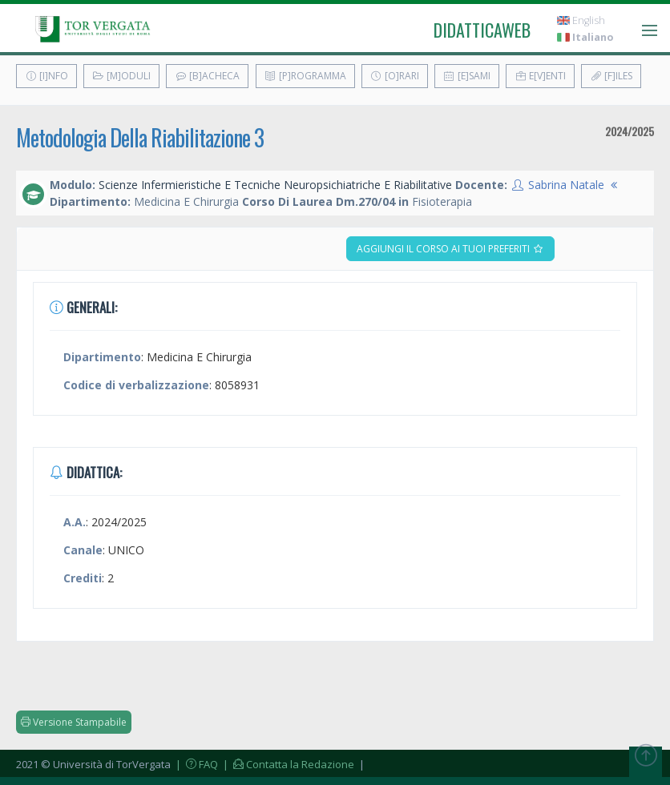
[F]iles (611, 76)
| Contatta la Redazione (287, 764)
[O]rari (394, 76)
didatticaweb (482, 29)
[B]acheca (207, 76)
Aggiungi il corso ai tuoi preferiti (450, 249)
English (581, 20)
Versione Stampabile (74, 722)
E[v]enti (540, 76)
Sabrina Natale (566, 184)
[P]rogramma (305, 76)
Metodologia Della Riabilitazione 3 (140, 137)
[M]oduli (121, 76)
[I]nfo (46, 76)
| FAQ (195, 764)
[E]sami (466, 76)
